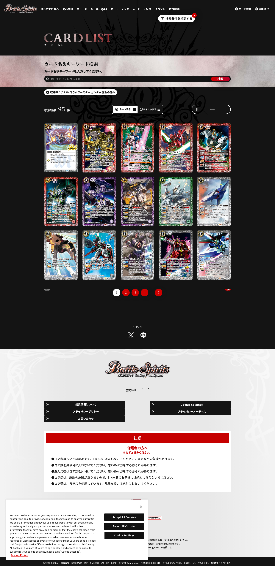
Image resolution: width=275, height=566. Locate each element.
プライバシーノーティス (176, 405)
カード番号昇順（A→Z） (215, 109)
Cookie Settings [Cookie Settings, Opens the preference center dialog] (124, 535)
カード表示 (125, 109)
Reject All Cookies (124, 526)
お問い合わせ (214, 405)
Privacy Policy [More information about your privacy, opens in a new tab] (19, 555)
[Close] (141, 506)
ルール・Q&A (99, 9)
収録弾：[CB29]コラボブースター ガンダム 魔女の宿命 (82, 92)
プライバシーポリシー (139, 405)
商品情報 (68, 9)
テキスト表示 (150, 109)
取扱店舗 (174, 9)
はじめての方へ (49, 9)
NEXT (218, 292)
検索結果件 (57, 110)
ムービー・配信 (142, 9)
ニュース (82, 9)
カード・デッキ (120, 9)
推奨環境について (63, 405)
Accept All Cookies (124, 517)
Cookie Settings (101, 405)
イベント (160, 9)
